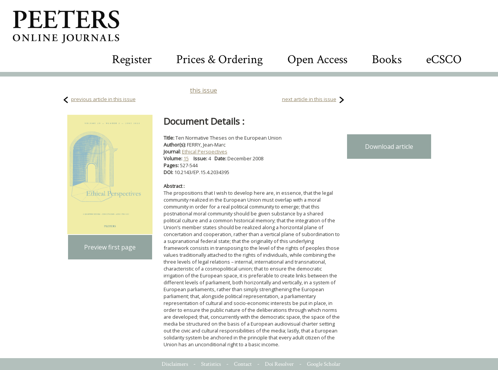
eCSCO (444, 59)
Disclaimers (175, 364)
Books (387, 59)
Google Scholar (324, 364)
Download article (389, 146)
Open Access (317, 59)
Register (132, 59)
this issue (203, 90)
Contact (243, 364)
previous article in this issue (103, 99)
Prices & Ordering (219, 59)
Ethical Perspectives (204, 151)
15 (186, 158)
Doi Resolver (279, 364)
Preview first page (110, 247)
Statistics (211, 364)
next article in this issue (309, 99)
